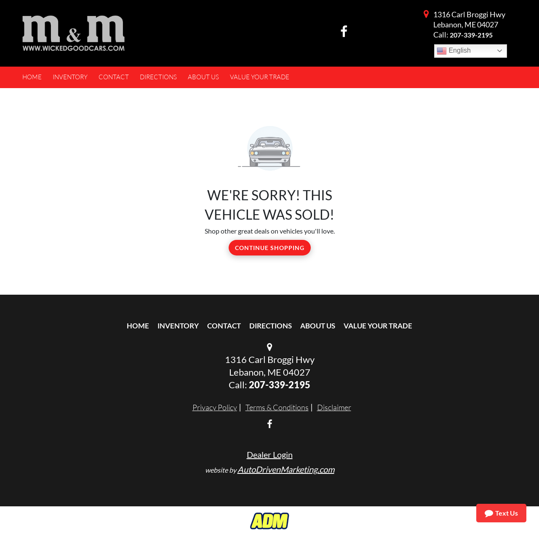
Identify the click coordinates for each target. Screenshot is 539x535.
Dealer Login (270, 454)
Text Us (501, 513)
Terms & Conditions (277, 407)
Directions (270, 325)
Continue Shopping (269, 247)
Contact (224, 325)
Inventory (178, 325)
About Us (317, 325)
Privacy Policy (214, 407)
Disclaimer (334, 407)
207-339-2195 (471, 35)
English (454, 51)
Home (138, 325)
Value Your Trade (378, 325)
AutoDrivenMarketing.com (285, 469)
